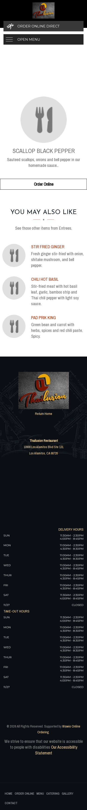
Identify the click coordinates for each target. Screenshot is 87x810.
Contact (11, 803)
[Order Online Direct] (43, 26)
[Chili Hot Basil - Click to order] (15, 288)
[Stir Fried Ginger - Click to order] (15, 255)
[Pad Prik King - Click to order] (15, 326)
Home (8, 794)
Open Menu (28, 39)
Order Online (43, 184)
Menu (40, 794)
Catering (52, 794)
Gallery (67, 794)
